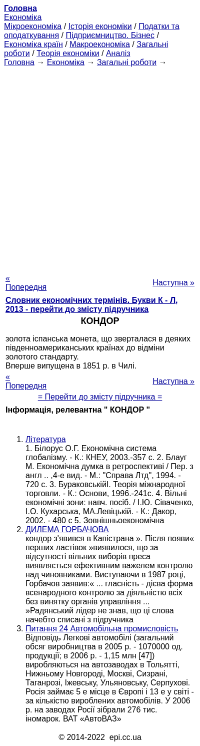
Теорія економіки (67, 53)
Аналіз (118, 53)
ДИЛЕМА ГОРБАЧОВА (67, 529)
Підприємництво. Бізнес (110, 35)
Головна (19, 62)
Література (46, 439)
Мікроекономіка (33, 26)
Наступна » (173, 282)
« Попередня (26, 282)
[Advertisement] (100, 167)
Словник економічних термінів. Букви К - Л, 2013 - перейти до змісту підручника (92, 304)
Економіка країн (33, 44)
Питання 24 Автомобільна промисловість (102, 628)
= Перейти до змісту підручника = (100, 397)
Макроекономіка (100, 44)
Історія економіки (100, 26)
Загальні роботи (126, 62)
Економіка (23, 17)
